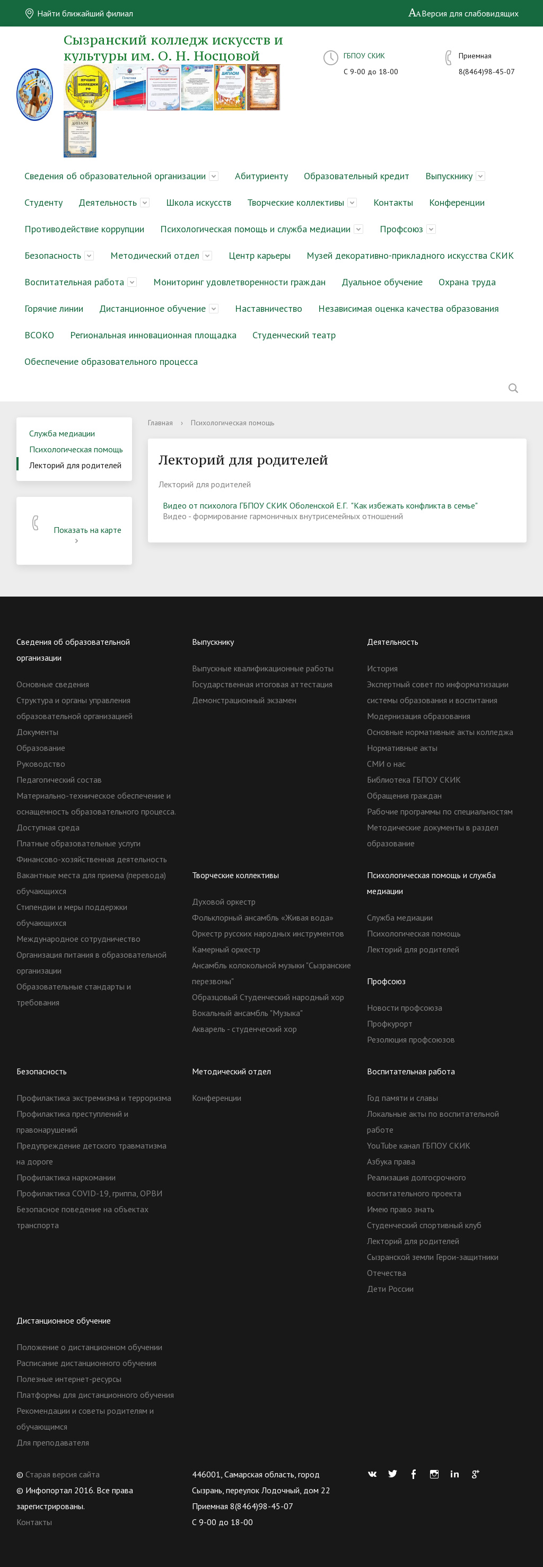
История (382, 668)
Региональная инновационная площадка (153, 335)
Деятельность (107, 202)
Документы (37, 731)
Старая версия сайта (62, 1474)
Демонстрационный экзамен (244, 700)
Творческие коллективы (295, 202)
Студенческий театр (294, 335)
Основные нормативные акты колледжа (440, 731)
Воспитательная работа (74, 282)
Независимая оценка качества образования (408, 308)
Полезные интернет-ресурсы (68, 1378)
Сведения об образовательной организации (115, 176)
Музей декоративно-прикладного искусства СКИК (410, 255)
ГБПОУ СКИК (364, 55)
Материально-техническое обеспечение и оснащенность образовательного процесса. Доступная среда (96, 811)
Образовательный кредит (356, 176)
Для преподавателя (52, 1442)
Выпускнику (448, 176)
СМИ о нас (386, 763)
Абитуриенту (261, 176)
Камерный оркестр (226, 949)
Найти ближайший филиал (78, 13)
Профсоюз (401, 229)
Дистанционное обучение (152, 308)
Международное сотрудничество (78, 938)
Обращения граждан (404, 795)
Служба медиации (62, 433)
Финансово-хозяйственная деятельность (91, 859)
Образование (40, 747)
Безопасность (52, 255)
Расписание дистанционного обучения (86, 1363)
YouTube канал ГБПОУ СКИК (418, 1145)
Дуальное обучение (382, 282)
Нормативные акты (402, 747)
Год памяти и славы (402, 1097)
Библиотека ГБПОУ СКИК (414, 779)
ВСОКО (39, 335)
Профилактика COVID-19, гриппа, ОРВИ (89, 1193)
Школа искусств (198, 202)
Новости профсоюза (404, 1007)
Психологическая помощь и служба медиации (255, 229)
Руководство (40, 763)
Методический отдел (154, 255)
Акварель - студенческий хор (244, 1028)
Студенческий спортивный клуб (424, 1225)
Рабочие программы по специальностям (440, 811)
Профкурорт (390, 1023)
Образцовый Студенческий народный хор (268, 997)
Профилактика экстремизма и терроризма (93, 1097)
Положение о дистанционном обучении (89, 1347)
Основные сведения (52, 684)
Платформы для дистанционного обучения (95, 1394)
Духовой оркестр (224, 901)
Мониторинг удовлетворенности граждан (239, 282)
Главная (160, 422)
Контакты (393, 202)
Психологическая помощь (76, 449)
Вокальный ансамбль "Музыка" (247, 1013)
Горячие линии (53, 308)
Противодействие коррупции (84, 229)
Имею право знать (400, 1209)
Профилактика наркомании (66, 1177)
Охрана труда (467, 282)
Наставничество (268, 308)
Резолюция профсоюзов (411, 1039)
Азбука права (391, 1161)
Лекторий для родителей (75, 465)
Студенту (43, 202)
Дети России (390, 1288)
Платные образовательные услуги (78, 843)
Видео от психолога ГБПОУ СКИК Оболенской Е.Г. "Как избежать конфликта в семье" (320, 505)
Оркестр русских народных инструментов (268, 933)
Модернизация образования (418, 716)
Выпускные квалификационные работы (263, 668)
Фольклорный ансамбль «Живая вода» (263, 917)
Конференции (457, 202)
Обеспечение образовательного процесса (111, 361)
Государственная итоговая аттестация (262, 684)
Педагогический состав (59, 779)
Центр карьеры (260, 255)
